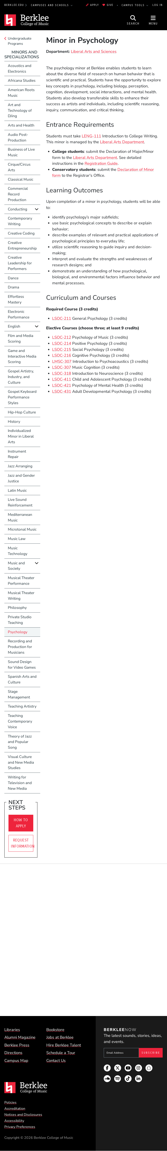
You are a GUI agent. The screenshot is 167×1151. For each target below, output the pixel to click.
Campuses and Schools (50, 5)
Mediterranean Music (20, 517)
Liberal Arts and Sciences (94, 51)
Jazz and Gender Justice (21, 478)
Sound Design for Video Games (22, 664)
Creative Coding (21, 233)
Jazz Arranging (20, 466)
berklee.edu (14, 5)
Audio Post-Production (18, 137)
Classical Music (20, 179)
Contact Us (56, 1060)
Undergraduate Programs (20, 41)
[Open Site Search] (133, 20)
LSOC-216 (61, 355)
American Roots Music (21, 92)
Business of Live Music (21, 152)
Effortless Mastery (16, 299)
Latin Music (17, 490)
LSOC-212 (61, 337)
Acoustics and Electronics (19, 68)
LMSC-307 (62, 361)
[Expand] (37, 209)
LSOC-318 (61, 373)
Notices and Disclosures (23, 1114)
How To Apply (21, 823)
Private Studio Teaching (20, 620)
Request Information (22, 843)
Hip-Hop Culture (22, 412)
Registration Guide (101, 163)
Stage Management (19, 694)
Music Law (16, 538)
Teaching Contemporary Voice (20, 721)
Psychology (17, 632)
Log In (157, 5)
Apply (92, 5)
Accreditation (14, 1108)
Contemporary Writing (20, 221)
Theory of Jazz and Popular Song (20, 742)
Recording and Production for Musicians (20, 647)
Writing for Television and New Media (20, 783)
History (14, 421)
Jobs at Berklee (59, 1037)
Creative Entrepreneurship (22, 245)
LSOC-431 (61, 391)
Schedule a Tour (60, 1052)
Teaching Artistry (22, 706)
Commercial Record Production (18, 194)
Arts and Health (21, 125)
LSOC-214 (61, 343)
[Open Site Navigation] (153, 20)
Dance (13, 278)
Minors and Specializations (21, 54)
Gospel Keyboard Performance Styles (22, 397)
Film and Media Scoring (20, 338)
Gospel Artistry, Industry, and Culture (21, 377)
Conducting (17, 209)
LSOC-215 (61, 349)
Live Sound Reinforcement (20, 502)
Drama (13, 287)
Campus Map (16, 1060)
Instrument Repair (17, 454)
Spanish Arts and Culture (22, 679)
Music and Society (16, 566)
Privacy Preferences (19, 1126)
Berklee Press (16, 1045)
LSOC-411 (61, 379)
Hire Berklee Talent (63, 1045)
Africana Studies (21, 80)
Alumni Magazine (19, 1037)
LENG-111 (91, 136)
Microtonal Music (22, 529)
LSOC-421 (61, 385)
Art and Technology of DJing (20, 110)
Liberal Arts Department (122, 142)
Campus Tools (134, 5)
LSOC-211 (61, 318)
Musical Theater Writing (21, 595)
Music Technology (17, 551)
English (14, 326)
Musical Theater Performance (21, 580)
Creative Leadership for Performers (20, 263)
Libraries (12, 1029)
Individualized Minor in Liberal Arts (21, 436)
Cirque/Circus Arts (19, 167)
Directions (13, 1052)
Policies (10, 1102)
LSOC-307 (61, 367)
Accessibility (14, 1120)
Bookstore (55, 1029)
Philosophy (17, 607)
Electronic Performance (18, 314)
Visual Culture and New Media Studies (21, 762)
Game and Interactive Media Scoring (22, 356)
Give (107, 5)
